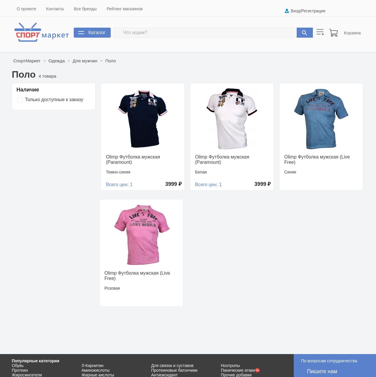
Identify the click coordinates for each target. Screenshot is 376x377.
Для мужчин (85, 60)
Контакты (55, 8)
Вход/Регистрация (308, 11)
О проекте (26, 8)
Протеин (20, 370)
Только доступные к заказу (54, 99)
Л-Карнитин (92, 365)
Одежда (56, 60)
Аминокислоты (95, 370)
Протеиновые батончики (174, 370)
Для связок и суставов (172, 365)
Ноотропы (230, 365)
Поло (110, 60)
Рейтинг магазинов (124, 8)
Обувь (18, 365)
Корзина (352, 32)
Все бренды (85, 8)
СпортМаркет (27, 60)
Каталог (96, 32)
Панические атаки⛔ (240, 370)
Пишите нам (322, 371)
